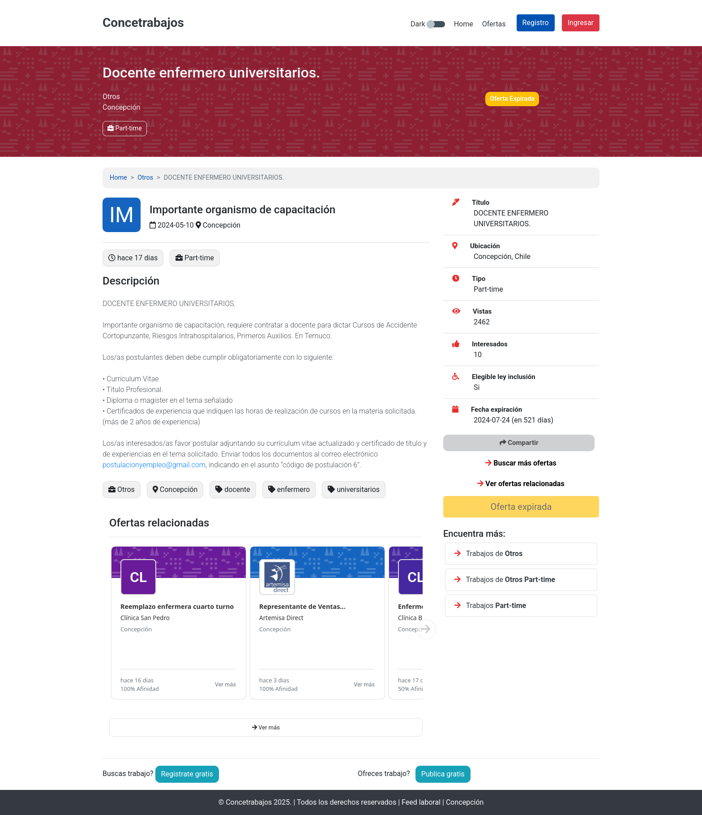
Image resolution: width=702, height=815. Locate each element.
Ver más (225, 684)
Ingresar (581, 22)
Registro (535, 22)
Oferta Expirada (512, 99)
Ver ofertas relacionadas (520, 483)
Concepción (136, 629)
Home (463, 24)
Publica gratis (443, 774)
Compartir (519, 443)
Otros (145, 177)
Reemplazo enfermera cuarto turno (177, 606)
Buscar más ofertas (520, 463)
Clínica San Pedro (145, 617)
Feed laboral (421, 802)
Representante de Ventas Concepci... (299, 607)
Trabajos (490, 605)
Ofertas (494, 24)
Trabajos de (488, 553)
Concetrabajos (249, 802)
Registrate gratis (187, 774)
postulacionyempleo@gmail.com (154, 465)
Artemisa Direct (281, 617)
